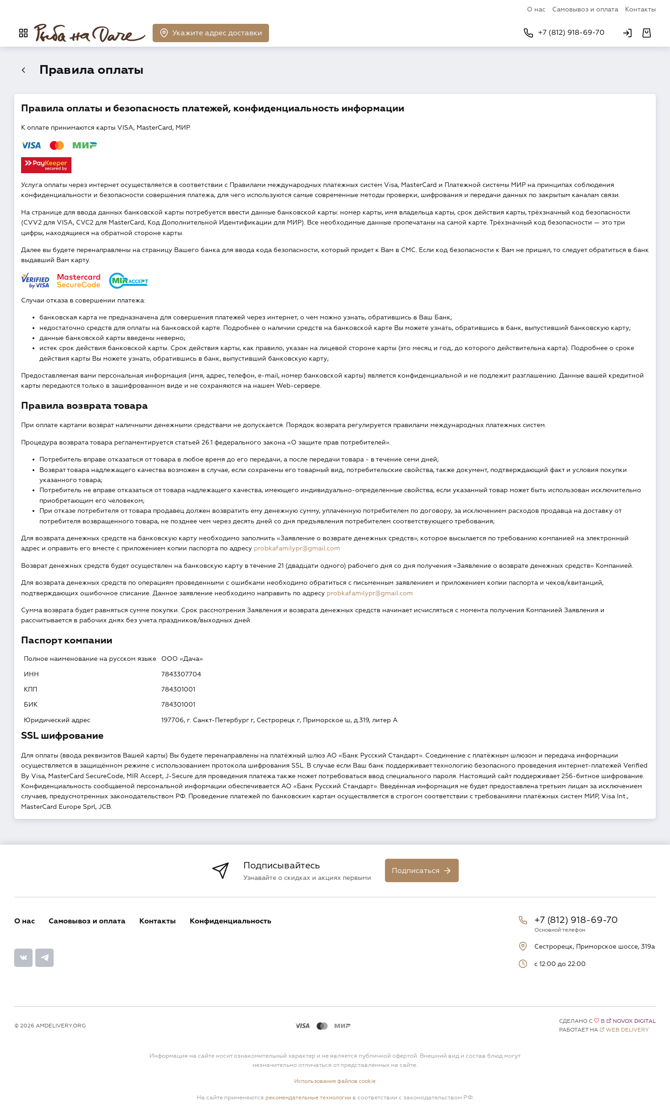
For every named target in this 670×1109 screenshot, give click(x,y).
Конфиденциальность (230, 922)
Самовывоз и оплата (585, 9)
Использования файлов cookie (335, 1082)
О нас (536, 9)
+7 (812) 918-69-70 (576, 921)
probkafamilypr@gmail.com (297, 550)
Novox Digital (634, 1022)
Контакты (640, 9)
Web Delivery (627, 1030)
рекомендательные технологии (308, 1098)
